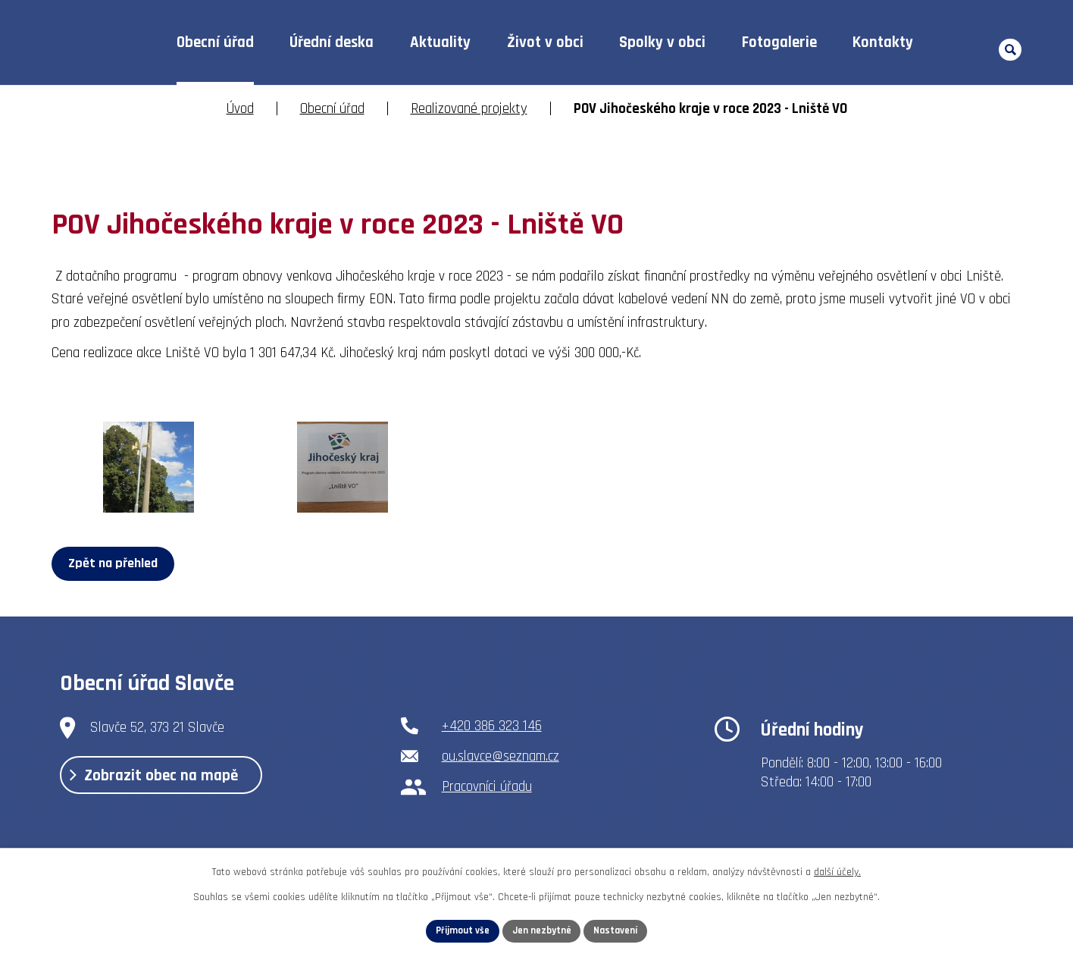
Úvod (122, 43)
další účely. (837, 870)
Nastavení (620, 930)
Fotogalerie (779, 42)
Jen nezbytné (542, 930)
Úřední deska (331, 42)
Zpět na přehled (116, 563)
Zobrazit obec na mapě (167, 782)
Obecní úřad (215, 42)
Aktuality (440, 42)
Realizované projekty (469, 108)
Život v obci (545, 42)
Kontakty (882, 42)
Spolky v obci (662, 42)
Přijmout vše (458, 930)
